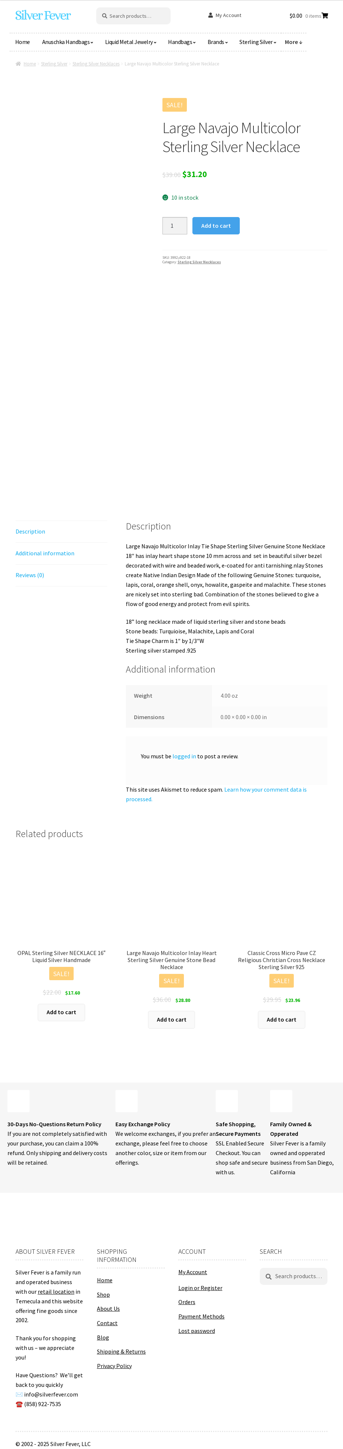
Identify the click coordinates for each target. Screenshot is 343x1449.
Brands (216, 41)
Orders (186, 1302)
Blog (103, 1337)
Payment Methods (201, 1316)
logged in (184, 756)
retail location (56, 1291)
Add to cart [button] (61, 1012)
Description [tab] (30, 531)
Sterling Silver (256, 41)
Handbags (180, 41)
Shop (103, 1294)
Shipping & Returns (121, 1351)
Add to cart (216, 225)
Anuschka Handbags (66, 41)
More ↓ (294, 41)
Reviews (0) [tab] (30, 575)
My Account (228, 15)
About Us (108, 1308)
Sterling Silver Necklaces (96, 64)
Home (22, 41)
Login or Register (200, 1287)
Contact (107, 1323)
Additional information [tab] (45, 553)
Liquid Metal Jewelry (129, 41)
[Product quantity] (175, 226)
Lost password (196, 1330)
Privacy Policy (114, 1366)
